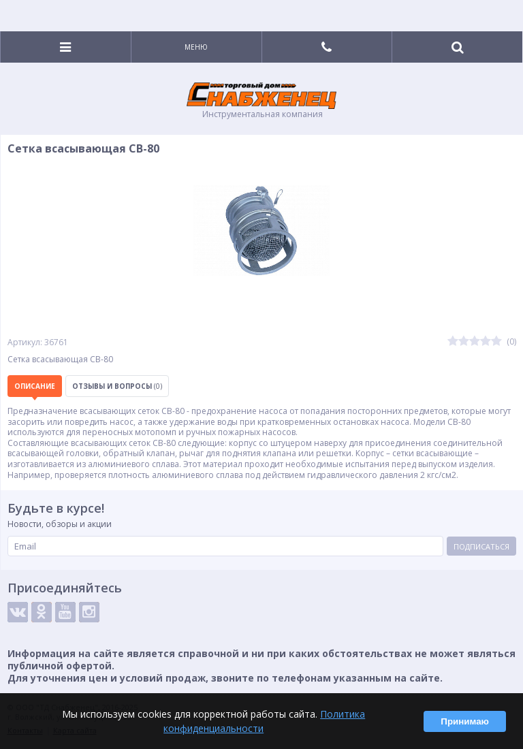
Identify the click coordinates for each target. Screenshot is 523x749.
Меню (196, 47)
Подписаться (481, 546)
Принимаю (465, 721)
